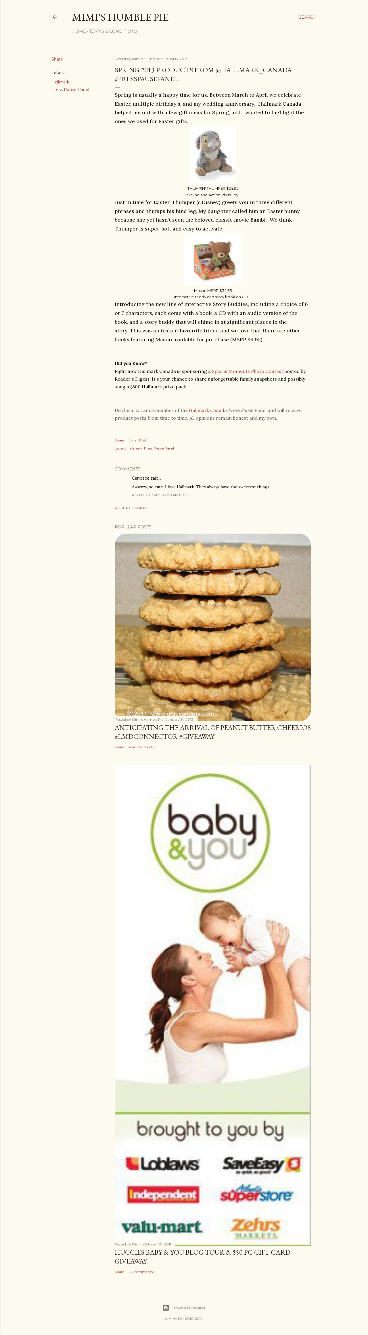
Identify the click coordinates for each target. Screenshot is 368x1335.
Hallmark (60, 82)
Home (79, 31)
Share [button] (57, 59)
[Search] (308, 17)
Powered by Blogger (184, 1307)
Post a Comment (131, 508)
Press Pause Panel (70, 89)
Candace (141, 478)
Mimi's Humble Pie (120, 17)
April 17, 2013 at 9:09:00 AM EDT (159, 495)
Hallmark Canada (208, 410)
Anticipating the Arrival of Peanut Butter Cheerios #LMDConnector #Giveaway (213, 732)
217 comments (141, 1272)
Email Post (138, 440)
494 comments (141, 747)
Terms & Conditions (113, 31)
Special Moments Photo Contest (247, 371)
